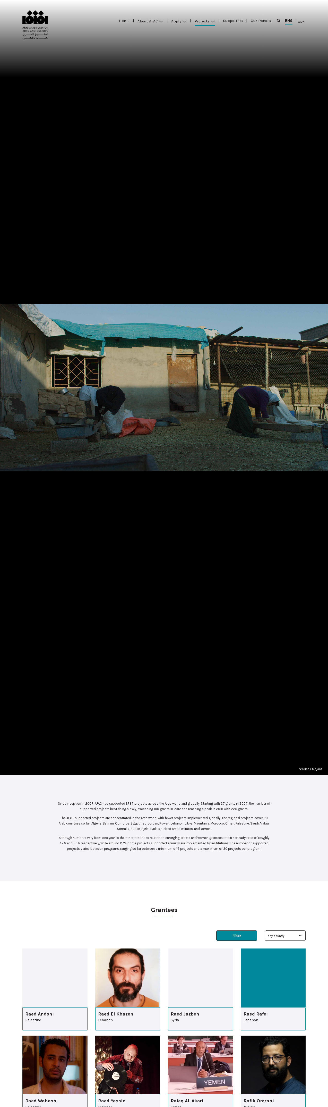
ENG (288, 21)
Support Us (233, 20)
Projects (205, 21)
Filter (236, 936)
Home (124, 20)
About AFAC (150, 21)
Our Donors (261, 20)
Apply (179, 21)
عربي (301, 20)
